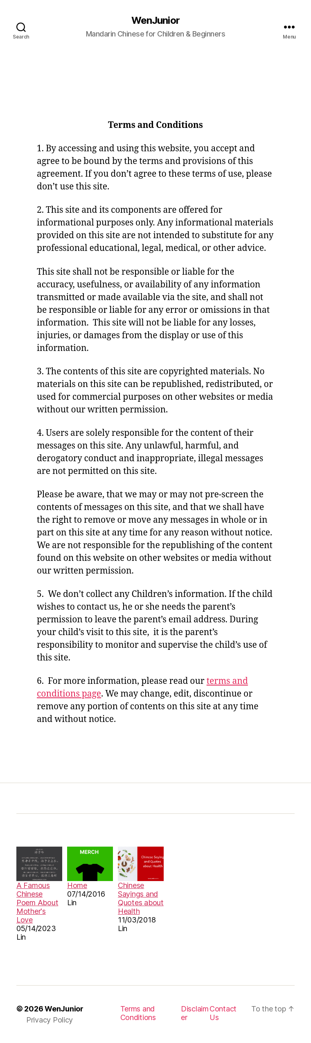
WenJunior (155, 20)
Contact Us (223, 1013)
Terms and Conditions (138, 1013)
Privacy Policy (49, 1020)
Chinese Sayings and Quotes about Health (141, 898)
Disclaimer (195, 1013)
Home (77, 885)
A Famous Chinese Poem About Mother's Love (37, 902)
